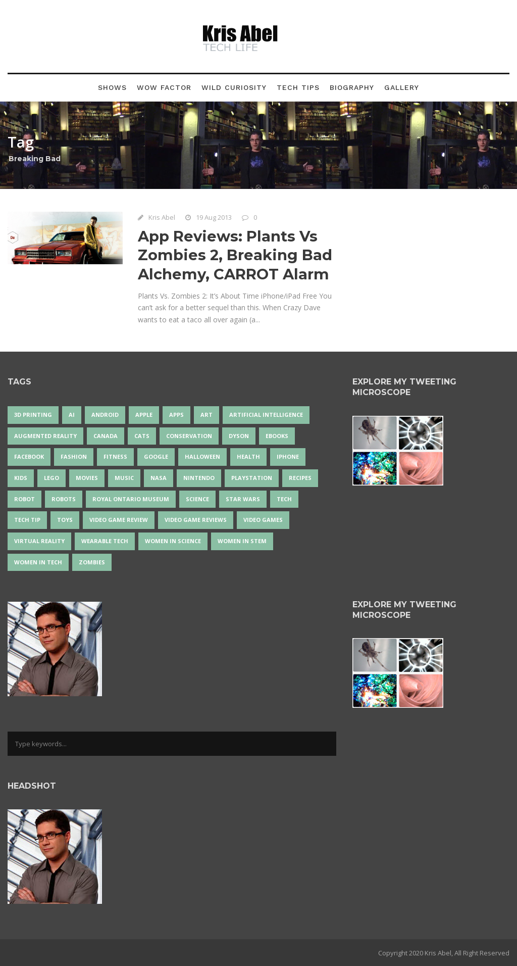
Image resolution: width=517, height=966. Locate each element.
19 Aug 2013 (214, 217)
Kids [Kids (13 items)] (20, 477)
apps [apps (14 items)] (176, 414)
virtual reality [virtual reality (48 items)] (39, 541)
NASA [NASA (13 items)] (158, 477)
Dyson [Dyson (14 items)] (239, 436)
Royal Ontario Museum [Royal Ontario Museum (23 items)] (130, 499)
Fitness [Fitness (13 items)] (115, 456)
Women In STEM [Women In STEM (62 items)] (242, 541)
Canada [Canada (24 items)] (105, 436)
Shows (112, 87)
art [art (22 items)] (206, 414)
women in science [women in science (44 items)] (173, 541)
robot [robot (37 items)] (24, 499)
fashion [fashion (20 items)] (74, 456)
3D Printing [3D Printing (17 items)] (33, 414)
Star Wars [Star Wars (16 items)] (243, 499)
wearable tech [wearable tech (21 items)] (104, 541)
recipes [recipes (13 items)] (300, 477)
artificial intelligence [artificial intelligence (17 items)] (266, 414)
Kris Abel (161, 217)
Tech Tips (298, 87)
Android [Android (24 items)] (105, 414)
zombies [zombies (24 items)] (92, 562)
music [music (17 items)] (124, 477)
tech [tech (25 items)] (284, 499)
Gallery (401, 87)
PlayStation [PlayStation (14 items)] (251, 477)
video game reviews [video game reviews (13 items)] (196, 519)
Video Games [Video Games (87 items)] (263, 519)
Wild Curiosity (234, 87)
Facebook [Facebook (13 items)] (29, 456)
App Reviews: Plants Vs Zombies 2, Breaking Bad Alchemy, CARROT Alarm (235, 255)
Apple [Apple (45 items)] (143, 414)
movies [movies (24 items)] (87, 477)
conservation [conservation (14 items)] (189, 436)
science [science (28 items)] (197, 499)
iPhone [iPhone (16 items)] (288, 456)
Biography (352, 87)
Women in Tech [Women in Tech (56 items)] (38, 562)
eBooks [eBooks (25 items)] (277, 436)
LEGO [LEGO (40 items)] (51, 477)
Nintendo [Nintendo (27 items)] (199, 477)
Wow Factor (164, 87)
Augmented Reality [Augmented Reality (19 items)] (45, 436)
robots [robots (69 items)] (63, 499)
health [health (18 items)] (248, 456)
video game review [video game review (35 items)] (118, 519)
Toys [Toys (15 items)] (65, 519)
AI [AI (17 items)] (72, 414)
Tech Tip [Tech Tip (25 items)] (27, 519)
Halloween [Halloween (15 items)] (202, 456)
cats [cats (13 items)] (141, 436)
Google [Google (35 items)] (156, 456)
